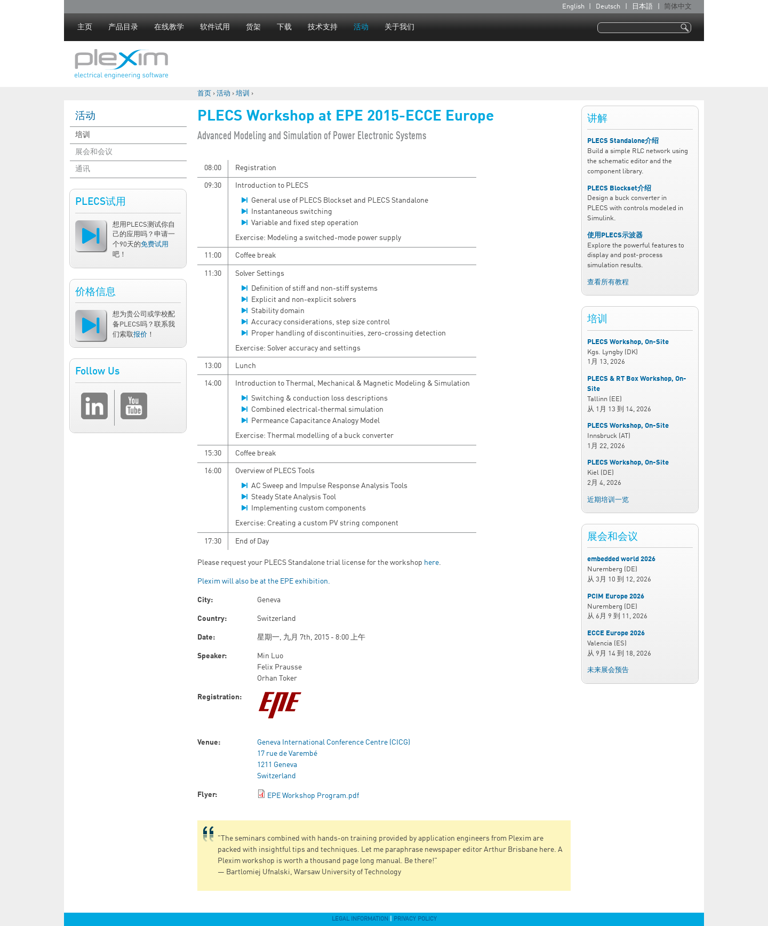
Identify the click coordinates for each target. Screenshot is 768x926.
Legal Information (360, 919)
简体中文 (678, 6)
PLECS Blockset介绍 (619, 188)
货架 (253, 27)
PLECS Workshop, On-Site (628, 342)
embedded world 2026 (621, 559)
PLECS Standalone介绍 (623, 141)
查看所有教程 (608, 282)
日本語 (642, 6)
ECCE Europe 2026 (616, 633)
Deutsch (608, 6)
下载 (284, 27)
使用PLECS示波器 (615, 235)
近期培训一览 (608, 500)
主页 (84, 27)
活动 (361, 27)
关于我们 (399, 27)
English (573, 6)
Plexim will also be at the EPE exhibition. (263, 581)
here (431, 562)
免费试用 (155, 244)
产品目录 (123, 27)
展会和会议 (94, 152)
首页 (204, 93)
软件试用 (215, 27)
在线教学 (169, 27)
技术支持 (323, 27)
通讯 (82, 169)
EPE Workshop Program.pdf (313, 796)
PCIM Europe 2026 (615, 596)
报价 (140, 334)
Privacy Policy (415, 919)
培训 (243, 93)
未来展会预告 (608, 670)
